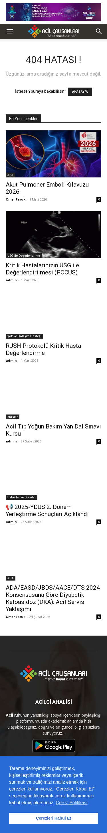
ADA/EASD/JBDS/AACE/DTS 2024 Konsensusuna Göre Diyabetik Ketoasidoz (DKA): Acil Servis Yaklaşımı (53, 598)
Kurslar (12, 417)
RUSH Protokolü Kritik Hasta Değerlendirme (43, 349)
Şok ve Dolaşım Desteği (24, 336)
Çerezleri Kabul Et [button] (53, 818)
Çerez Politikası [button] (72, 802)
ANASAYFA (80, 92)
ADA (10, 578)
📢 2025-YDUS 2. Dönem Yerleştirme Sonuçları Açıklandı (47, 510)
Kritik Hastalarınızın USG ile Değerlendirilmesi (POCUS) (42, 269)
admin (11, 280)
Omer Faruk (15, 199)
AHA (10, 175)
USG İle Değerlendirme (23, 256)
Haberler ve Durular (21, 497)
